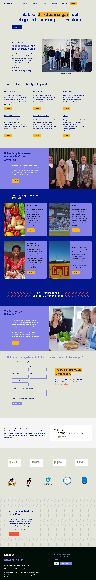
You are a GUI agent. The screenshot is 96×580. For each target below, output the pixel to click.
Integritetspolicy (30, 398)
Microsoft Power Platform (41, 116)
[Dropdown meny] (28, 3)
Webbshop (54, 3)
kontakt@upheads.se (61, 384)
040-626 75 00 (71, 379)
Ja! (56, 563)
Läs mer (8, 108)
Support (73, 3)
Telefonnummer (16, 373)
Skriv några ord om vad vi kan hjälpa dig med (23, 388)
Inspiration (36, 3)
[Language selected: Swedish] (90, 579)
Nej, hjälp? (66, 563)
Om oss (44, 3)
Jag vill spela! (13, 534)
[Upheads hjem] (8, 3)
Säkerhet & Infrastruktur (12, 116)
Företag (32, 373)
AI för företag (37, 91)
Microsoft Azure (67, 91)
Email (14, 366)
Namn (31, 366)
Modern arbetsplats (10, 91)
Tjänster (25, 3)
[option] (88, 579)
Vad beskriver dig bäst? (18, 381)
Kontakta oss (63, 3)
